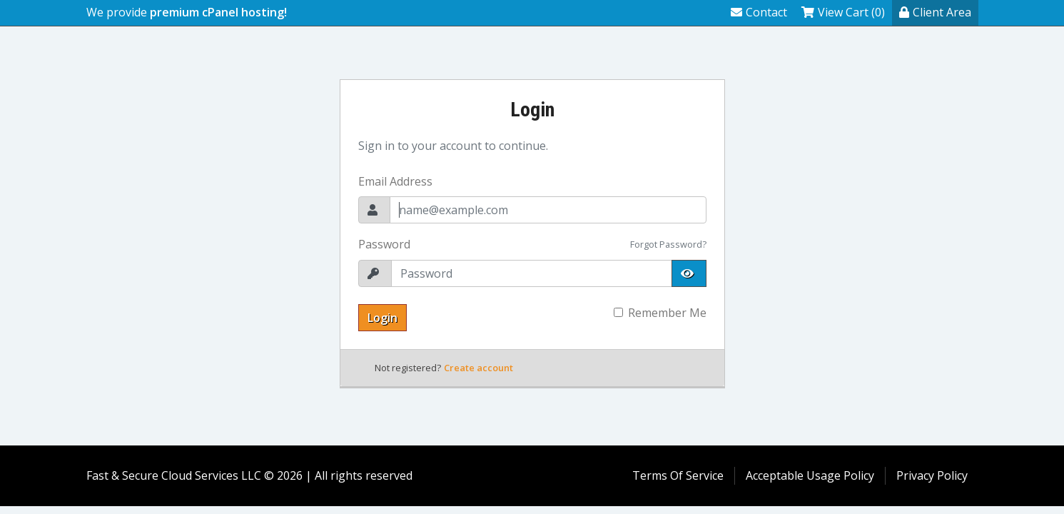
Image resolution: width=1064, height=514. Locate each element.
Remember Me (667, 313)
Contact (759, 12)
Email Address (395, 181)
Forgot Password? (668, 244)
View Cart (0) (843, 12)
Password (384, 244)
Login (382, 318)
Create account (478, 367)
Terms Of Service (678, 475)
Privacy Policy (932, 475)
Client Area (935, 12)
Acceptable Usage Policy (810, 475)
